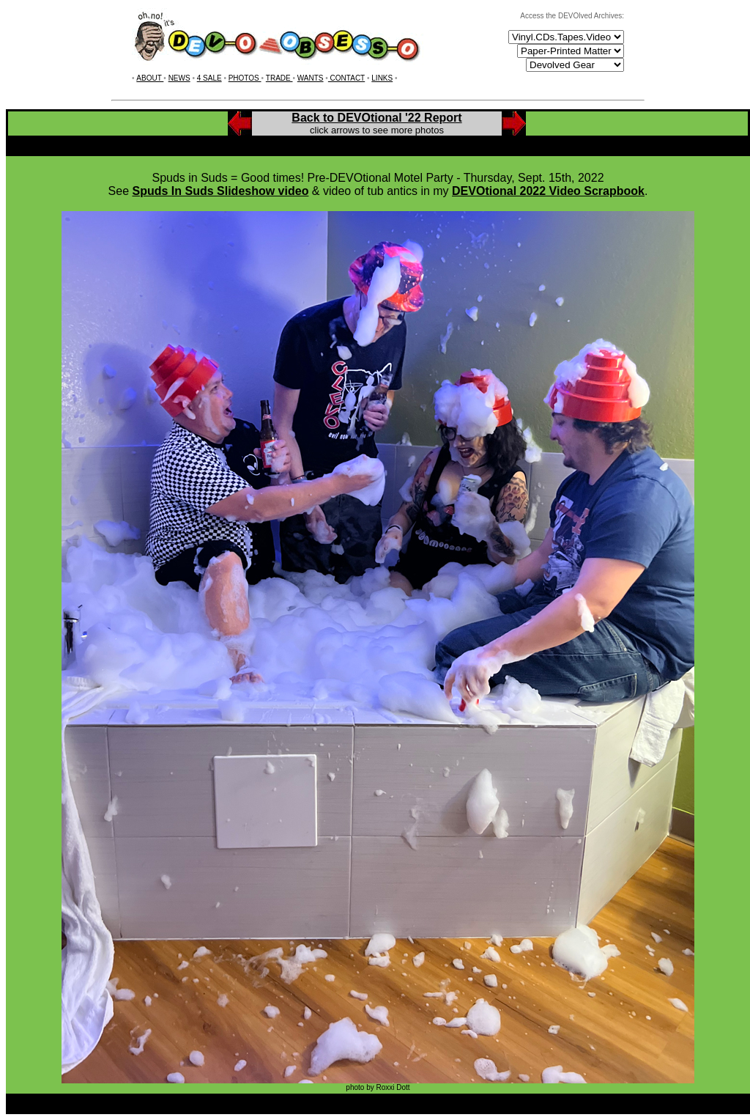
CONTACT (346, 78)
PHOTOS (245, 78)
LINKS (382, 78)
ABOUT (149, 78)
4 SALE (209, 78)
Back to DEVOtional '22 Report (376, 117)
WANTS (310, 78)
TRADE (279, 78)
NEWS (179, 78)
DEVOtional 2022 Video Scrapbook (548, 191)
